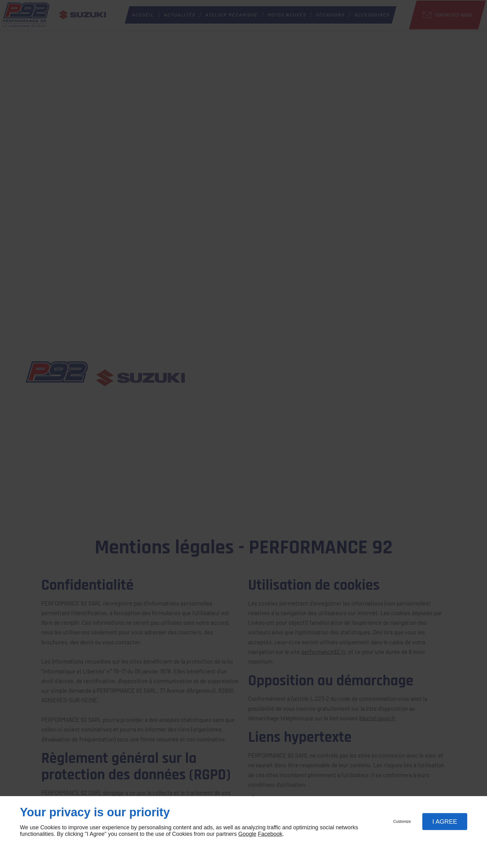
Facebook (270, 834)
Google (247, 834)
